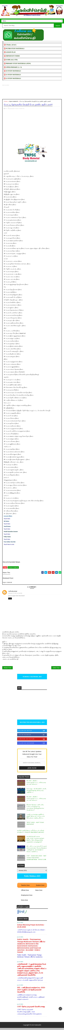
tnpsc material (13, 101)
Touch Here (7, 518)
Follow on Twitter (32, 731)
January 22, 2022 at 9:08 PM (16, 593)
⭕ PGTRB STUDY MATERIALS (14, 48)
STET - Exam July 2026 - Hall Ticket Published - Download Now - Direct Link (36, 858)
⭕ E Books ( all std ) (10, 45)
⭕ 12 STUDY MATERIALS (12, 78)
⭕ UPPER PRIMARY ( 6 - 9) (13, 67)
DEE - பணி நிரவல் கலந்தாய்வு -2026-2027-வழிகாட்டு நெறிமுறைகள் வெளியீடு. (31, 991)
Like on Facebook (32, 736)
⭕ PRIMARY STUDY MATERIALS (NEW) (17, 63)
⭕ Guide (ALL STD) (11, 59)
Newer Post (7, 668)
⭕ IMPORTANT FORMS (12, 56)
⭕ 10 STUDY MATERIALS (12, 71)
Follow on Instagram (32, 744)
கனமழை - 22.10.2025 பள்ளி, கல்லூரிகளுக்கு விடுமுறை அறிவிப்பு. (37, 791)
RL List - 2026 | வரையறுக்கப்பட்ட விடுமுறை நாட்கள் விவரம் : (36, 799)
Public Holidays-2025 (32, 877)
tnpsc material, (20, 108)
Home (5, 101)
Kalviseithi (38, 1026)
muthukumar (13, 591)
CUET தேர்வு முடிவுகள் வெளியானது (31, 1008)
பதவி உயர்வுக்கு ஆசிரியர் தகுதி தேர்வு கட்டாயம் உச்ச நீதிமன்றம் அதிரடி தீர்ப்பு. (36, 817)
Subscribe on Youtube (32, 740)
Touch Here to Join (9, 544)
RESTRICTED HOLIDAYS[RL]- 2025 (32, 723)
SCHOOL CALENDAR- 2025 (32, 677)
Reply (10, 598)
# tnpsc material (13, 567)
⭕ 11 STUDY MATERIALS (12, 74)
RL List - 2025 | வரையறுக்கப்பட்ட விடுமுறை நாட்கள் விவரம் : (36, 783)
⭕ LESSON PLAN (9, 52)
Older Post (56, 668)
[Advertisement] (32, 92)
